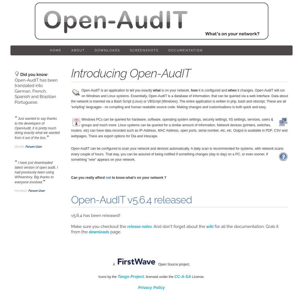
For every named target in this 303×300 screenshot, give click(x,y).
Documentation (185, 50)
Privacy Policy (151, 287)
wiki (210, 226)
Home (56, 50)
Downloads (107, 50)
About (78, 50)
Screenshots (144, 50)
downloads (99, 232)
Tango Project (131, 276)
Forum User (33, 147)
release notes (139, 226)
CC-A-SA (182, 276)
